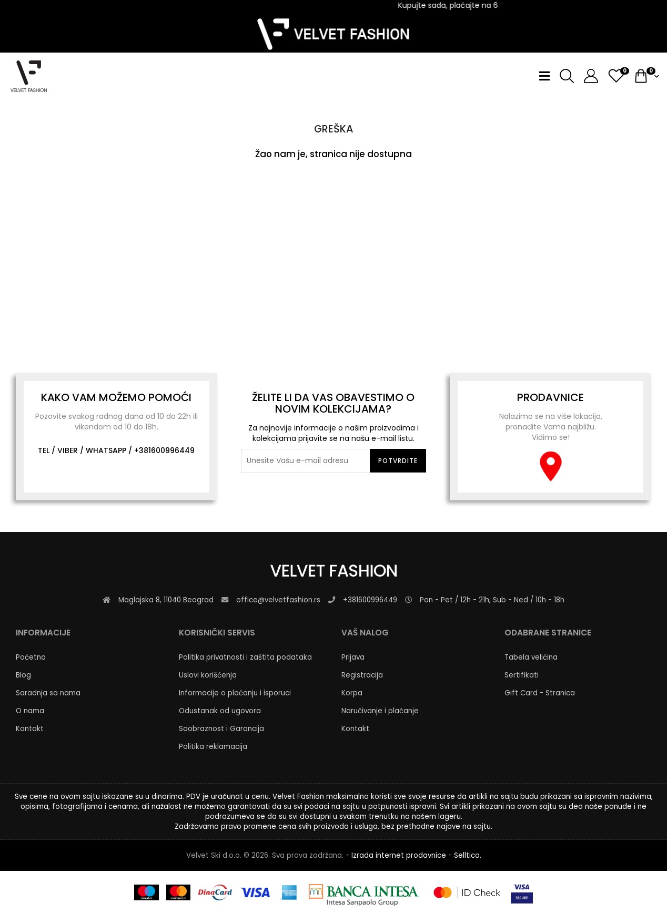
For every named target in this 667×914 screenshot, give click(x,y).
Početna (31, 657)
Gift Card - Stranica (539, 693)
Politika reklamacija (213, 747)
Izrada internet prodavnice (398, 855)
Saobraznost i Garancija (221, 729)
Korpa (351, 693)
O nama (30, 711)
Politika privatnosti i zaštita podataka (245, 657)
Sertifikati (521, 675)
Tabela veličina (531, 657)
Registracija (362, 675)
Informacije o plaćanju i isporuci (235, 693)
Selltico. (467, 855)
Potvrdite (398, 460)
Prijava (353, 657)
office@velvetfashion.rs (278, 600)
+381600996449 (164, 450)
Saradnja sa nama (48, 693)
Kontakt (30, 729)
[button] (587, 76)
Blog (23, 675)
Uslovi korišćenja (208, 675)
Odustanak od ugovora (220, 711)
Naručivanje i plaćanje (380, 711)
